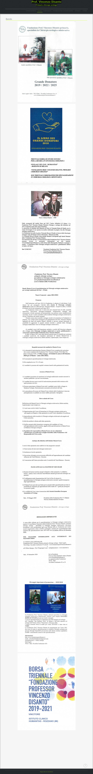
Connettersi (50, 771)
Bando (40, 10)
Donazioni (78, 10)
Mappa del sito (43, 771)
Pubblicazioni (47, 10)
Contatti (85, 10)
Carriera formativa (31, 10)
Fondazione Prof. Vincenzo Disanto (63, 10)
